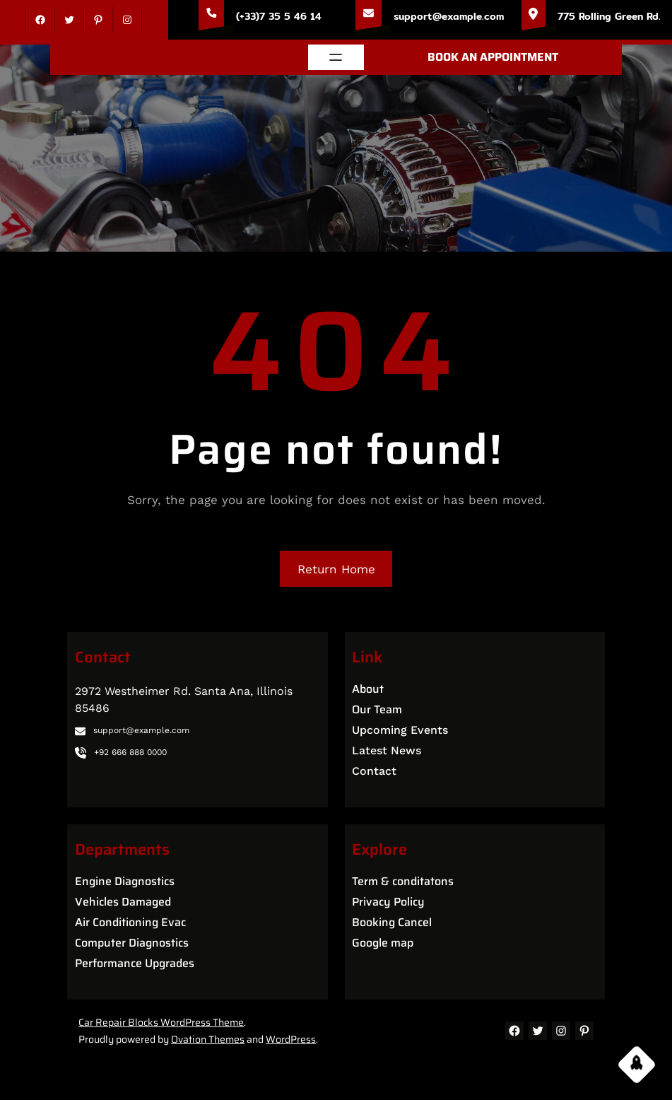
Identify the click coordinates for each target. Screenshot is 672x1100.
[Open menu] (335, 57)
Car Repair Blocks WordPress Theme (161, 1022)
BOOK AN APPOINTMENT (493, 57)
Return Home (336, 569)
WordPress (291, 1039)
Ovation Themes (207, 1039)
